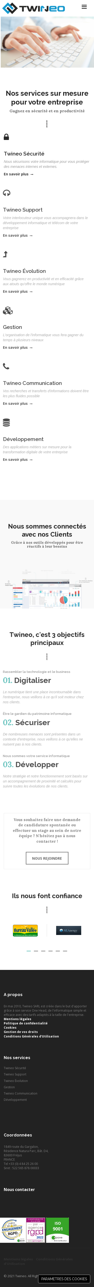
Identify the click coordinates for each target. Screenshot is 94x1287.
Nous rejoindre (47, 854)
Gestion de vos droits (21, 1032)
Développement (15, 1100)
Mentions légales (17, 1019)
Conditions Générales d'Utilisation (31, 1036)
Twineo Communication (20, 1093)
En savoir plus (18, 174)
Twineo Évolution (16, 1081)
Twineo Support (15, 1074)
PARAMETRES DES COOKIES (64, 1279)
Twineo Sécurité (15, 1068)
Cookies (10, 1027)
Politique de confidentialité (26, 1023)
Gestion (9, 1087)
